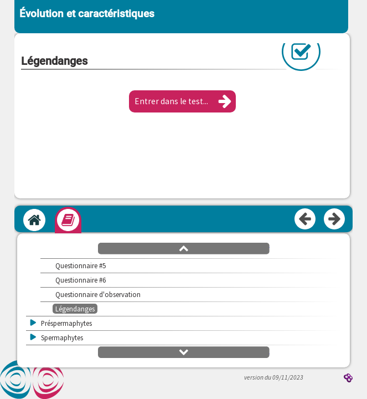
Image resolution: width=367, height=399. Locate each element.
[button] (182, 101)
